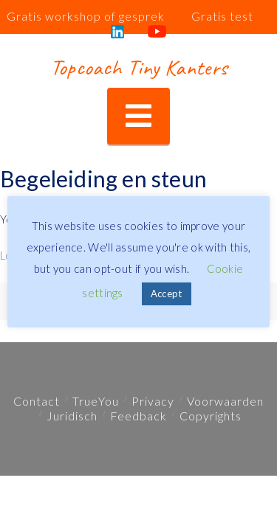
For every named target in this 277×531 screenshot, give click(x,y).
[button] (138, 116)
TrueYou (95, 401)
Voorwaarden (225, 401)
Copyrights (210, 416)
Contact (36, 401)
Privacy (152, 401)
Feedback (138, 416)
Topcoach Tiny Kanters (138, 67)
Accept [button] (166, 293)
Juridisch (72, 416)
